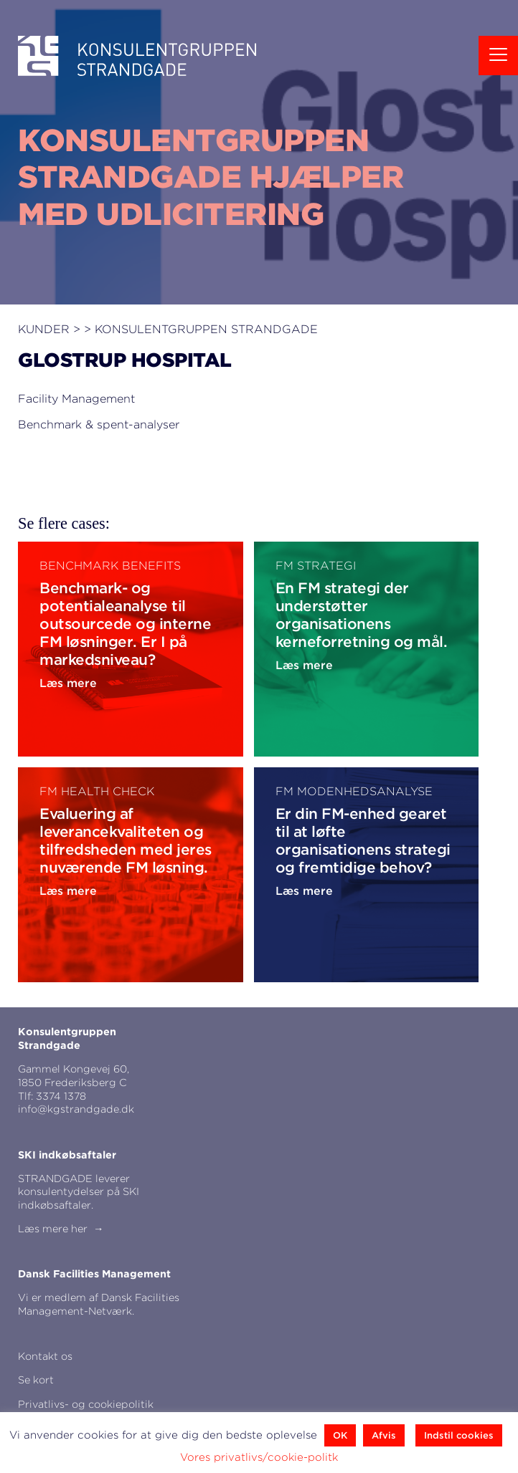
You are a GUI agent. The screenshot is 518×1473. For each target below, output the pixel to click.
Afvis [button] (384, 1435)
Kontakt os (45, 1356)
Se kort (36, 1379)
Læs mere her (53, 1228)
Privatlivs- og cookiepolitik (86, 1404)
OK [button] (340, 1435)
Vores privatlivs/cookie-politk (259, 1457)
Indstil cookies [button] (459, 1435)
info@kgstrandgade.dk (76, 1109)
